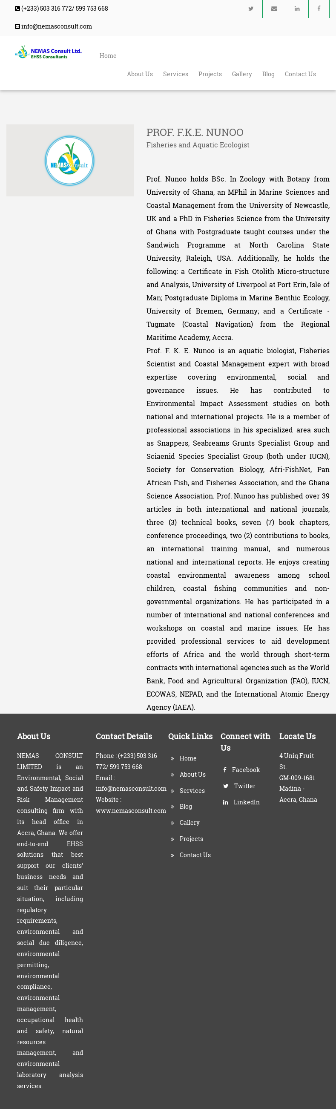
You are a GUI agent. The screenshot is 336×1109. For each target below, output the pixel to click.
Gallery (242, 74)
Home (108, 56)
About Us (140, 74)
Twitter (239, 786)
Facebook (241, 770)
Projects (210, 74)
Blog (268, 74)
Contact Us (300, 74)
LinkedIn (241, 802)
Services (175, 74)
